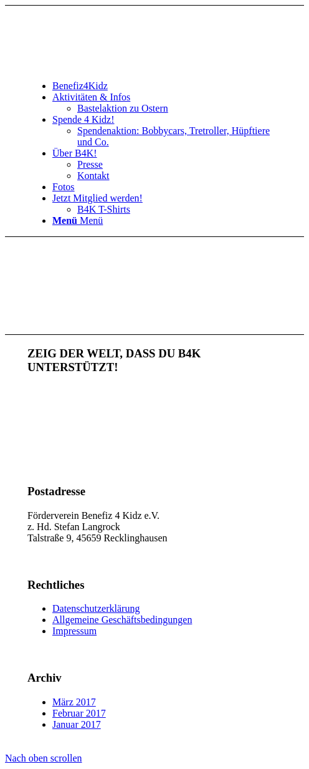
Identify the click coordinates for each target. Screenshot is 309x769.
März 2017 (74, 702)
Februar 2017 (79, 713)
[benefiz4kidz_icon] (120, 64)
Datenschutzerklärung (96, 608)
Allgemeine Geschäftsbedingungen (122, 619)
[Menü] (77, 220)
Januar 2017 (76, 724)
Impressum (74, 631)
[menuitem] (167, 86)
